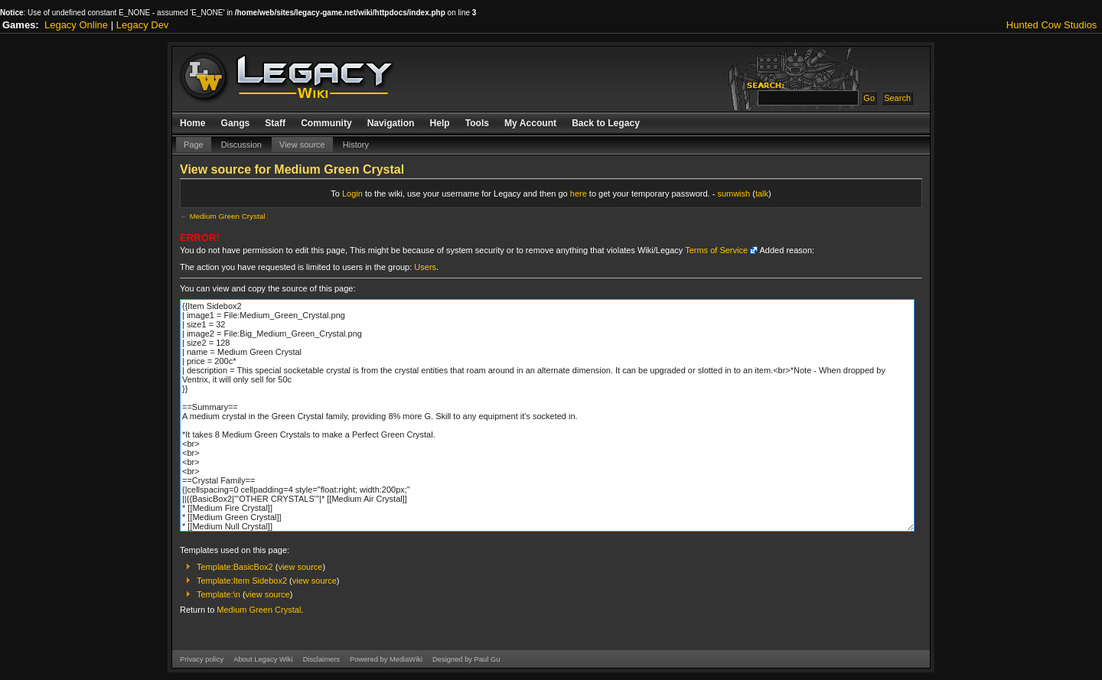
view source (300, 566)
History (356, 144)
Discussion (241, 144)
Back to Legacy (606, 123)
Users (425, 267)
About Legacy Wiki (262, 659)
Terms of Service (716, 250)
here (578, 193)
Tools (477, 123)
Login (352, 193)
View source (302, 144)
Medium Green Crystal (228, 216)
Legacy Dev (142, 25)
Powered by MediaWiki (386, 659)
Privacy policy (201, 659)
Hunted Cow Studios (1051, 25)
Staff (275, 123)
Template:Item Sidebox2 (242, 580)
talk (761, 193)
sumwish (733, 193)
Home (193, 123)
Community (326, 123)
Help (439, 123)
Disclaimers (321, 659)
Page (194, 144)
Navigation (391, 123)
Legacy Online (76, 25)
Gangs (235, 123)
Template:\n (218, 594)
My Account (530, 123)
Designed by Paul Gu (466, 659)
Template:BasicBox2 (235, 566)
